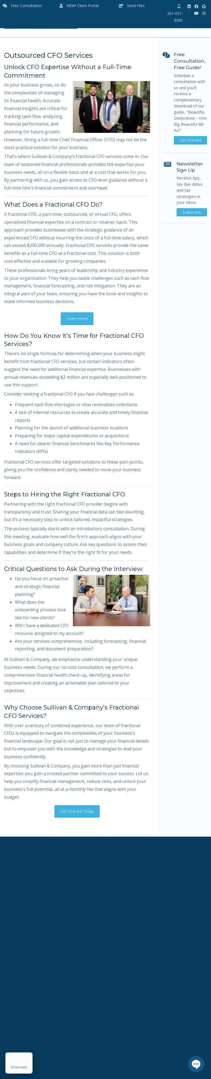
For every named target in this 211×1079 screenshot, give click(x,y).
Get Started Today (77, 811)
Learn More (77, 318)
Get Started (190, 140)
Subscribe (192, 212)
